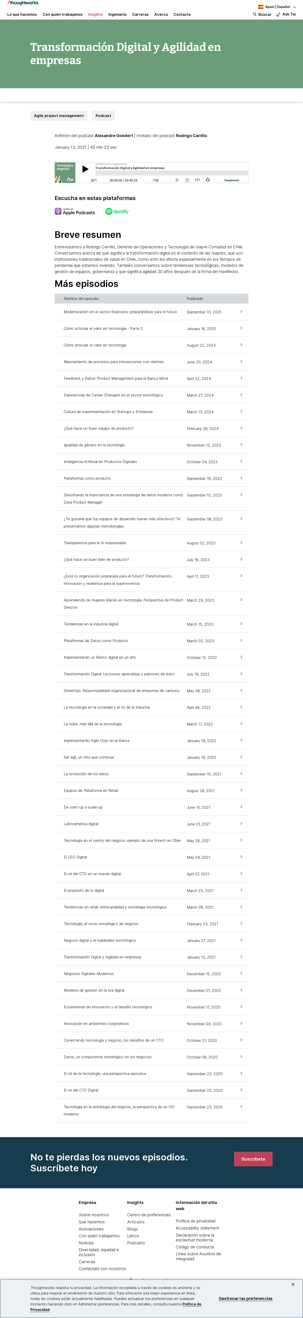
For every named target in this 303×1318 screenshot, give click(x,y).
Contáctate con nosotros (102, 1277)
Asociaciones (91, 1237)
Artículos (136, 1230)
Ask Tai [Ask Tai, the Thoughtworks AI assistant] (289, 18)
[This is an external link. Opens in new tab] (79, 220)
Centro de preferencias (149, 1223)
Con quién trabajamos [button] (63, 18)
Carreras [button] (140, 18)
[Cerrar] (293, 1284)
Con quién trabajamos (99, 1244)
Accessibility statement (197, 1236)
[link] (240, 320)
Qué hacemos (92, 1230)
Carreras (87, 1270)
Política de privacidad (196, 1229)
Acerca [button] (161, 18)
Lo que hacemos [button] (22, 18)
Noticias (86, 1251)
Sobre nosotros (94, 1223)
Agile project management (59, 124)
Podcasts (136, 1251)
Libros (133, 1244)
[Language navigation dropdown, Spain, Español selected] (270, 7)
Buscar (264, 18)
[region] (151, 1298)
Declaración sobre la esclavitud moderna (195, 1246)
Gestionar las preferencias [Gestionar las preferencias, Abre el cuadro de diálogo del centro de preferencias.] (246, 1298)
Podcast (103, 124)
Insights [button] (95, 18)
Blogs (132, 1237)
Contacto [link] (182, 18)
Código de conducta (195, 1255)
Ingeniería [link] (117, 18)
